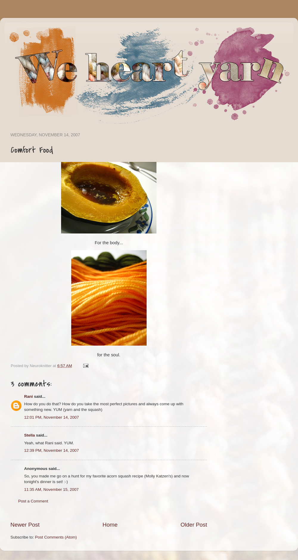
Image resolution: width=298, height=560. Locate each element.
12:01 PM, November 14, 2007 (51, 417)
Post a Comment (33, 501)
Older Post (194, 525)
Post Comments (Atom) (56, 537)
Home (110, 525)
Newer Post (25, 525)
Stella (29, 435)
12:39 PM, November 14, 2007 (51, 450)
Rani (28, 396)
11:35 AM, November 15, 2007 (51, 489)
